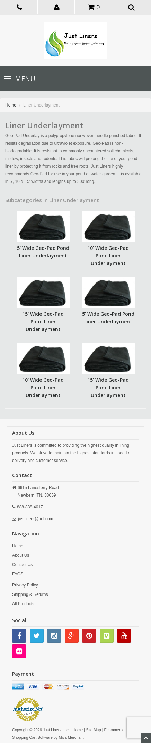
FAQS (17, 574)
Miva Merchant (71, 737)
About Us (20, 555)
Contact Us (22, 564)
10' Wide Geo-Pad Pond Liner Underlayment (108, 256)
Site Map (93, 730)
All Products (23, 603)
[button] (57, 7)
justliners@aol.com (35, 518)
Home (10, 105)
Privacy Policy (25, 585)
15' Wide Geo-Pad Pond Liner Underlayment (43, 321)
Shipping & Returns (30, 594)
